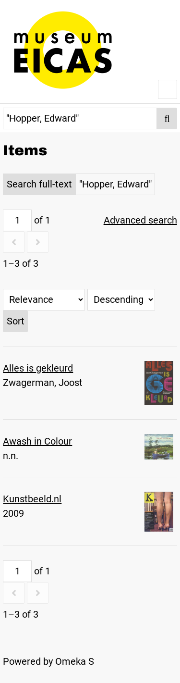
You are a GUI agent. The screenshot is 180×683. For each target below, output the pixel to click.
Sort (15, 321)
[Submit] (167, 118)
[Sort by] (44, 299)
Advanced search (140, 220)
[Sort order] (121, 299)
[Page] (17, 220)
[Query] (80, 118)
